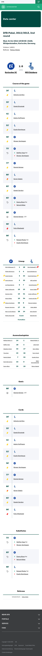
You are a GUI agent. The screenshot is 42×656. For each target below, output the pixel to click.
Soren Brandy (33, 311)
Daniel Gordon (18, 190)
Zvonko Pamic (35, 357)
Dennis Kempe (18, 167)
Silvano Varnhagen (20, 141)
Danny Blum (21, 202)
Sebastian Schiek (7, 349)
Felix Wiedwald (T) (32, 267)
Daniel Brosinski (19, 106)
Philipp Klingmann (9, 271)
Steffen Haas (21, 153)
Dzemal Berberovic (32, 271)
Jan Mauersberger (9, 285)
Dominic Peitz (8, 294)
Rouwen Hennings (9, 307)
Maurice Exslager (32, 303)
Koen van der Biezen (10, 311)
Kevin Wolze (36, 349)
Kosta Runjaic (33, 315)
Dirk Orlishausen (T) (10, 267)
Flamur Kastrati (35, 366)
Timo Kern (6, 353)
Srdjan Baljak (34, 307)
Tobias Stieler (15, 50)
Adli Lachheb (33, 280)
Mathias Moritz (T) (7, 340)
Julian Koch (36, 344)
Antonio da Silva (19, 95)
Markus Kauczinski (9, 315)
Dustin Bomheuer (19, 129)
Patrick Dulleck (7, 357)
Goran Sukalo (18, 179)
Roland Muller (21, 240)
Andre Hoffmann (19, 118)
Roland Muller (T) (34, 340)
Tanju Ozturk (36, 353)
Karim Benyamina (7, 361)
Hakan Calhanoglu (9, 289)
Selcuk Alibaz (21, 205)
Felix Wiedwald (19, 228)
